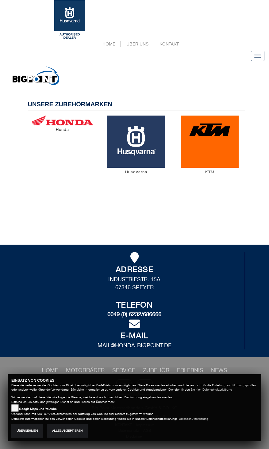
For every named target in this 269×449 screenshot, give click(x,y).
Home (108, 43)
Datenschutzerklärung (217, 389)
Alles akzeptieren (67, 430)
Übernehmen (27, 430)
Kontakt (169, 43)
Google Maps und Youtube (37, 409)
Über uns (137, 43)
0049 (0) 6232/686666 (134, 314)
